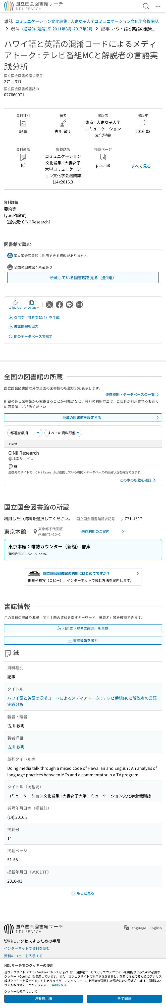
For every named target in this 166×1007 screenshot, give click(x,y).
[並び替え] (24, 433)
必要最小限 (43, 998)
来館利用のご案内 (103, 532)
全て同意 (124, 998)
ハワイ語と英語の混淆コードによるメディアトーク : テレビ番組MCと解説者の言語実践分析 (82, 701)
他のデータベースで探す (30, 336)
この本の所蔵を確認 (138, 480)
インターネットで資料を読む (27, 948)
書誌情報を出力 (23, 326)
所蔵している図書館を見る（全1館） (83, 277)
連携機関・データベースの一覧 (132, 395)
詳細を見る (59, 985)
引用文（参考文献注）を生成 (34, 317)
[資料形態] (63, 433)
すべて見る (141, 166)
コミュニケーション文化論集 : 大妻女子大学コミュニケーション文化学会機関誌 (87, 21)
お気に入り (15, 304)
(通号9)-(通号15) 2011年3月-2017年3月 (57, 29)
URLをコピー (31, 304)
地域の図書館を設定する (112, 417)
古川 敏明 (15, 747)
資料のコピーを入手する (23, 955)
